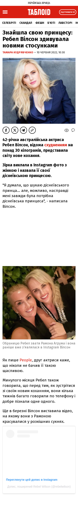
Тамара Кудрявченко (18, 52)
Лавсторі (65, 23)
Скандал (25, 23)
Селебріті (9, 23)
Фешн (39, 23)
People (26, 360)
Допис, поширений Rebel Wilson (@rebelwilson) (39, 486)
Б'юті (51, 23)
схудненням (56, 145)
